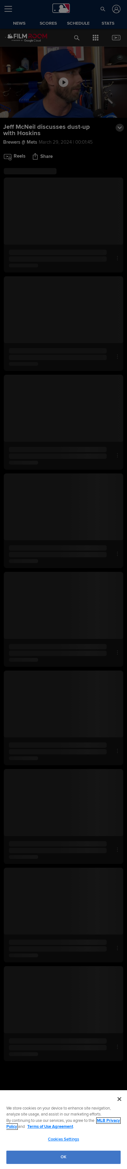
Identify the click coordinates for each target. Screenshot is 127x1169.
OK (63, 1157)
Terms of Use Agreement (50, 1126)
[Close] (119, 1099)
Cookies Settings (63, 1139)
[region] (63, 1129)
